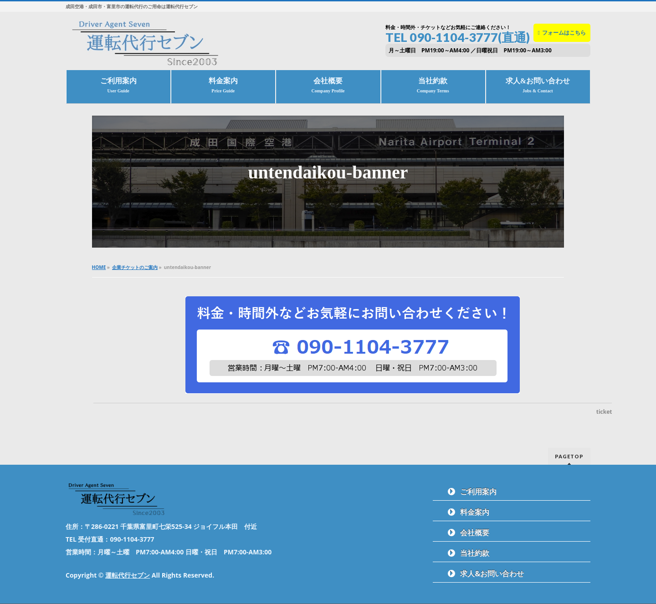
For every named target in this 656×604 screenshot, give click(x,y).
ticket (604, 412)
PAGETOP (569, 456)
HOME (99, 267)
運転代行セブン (127, 575)
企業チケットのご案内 (135, 267)
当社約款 (474, 553)
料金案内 (474, 512)
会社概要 (474, 533)
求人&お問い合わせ (492, 573)
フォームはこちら (562, 32)
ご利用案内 (478, 492)
